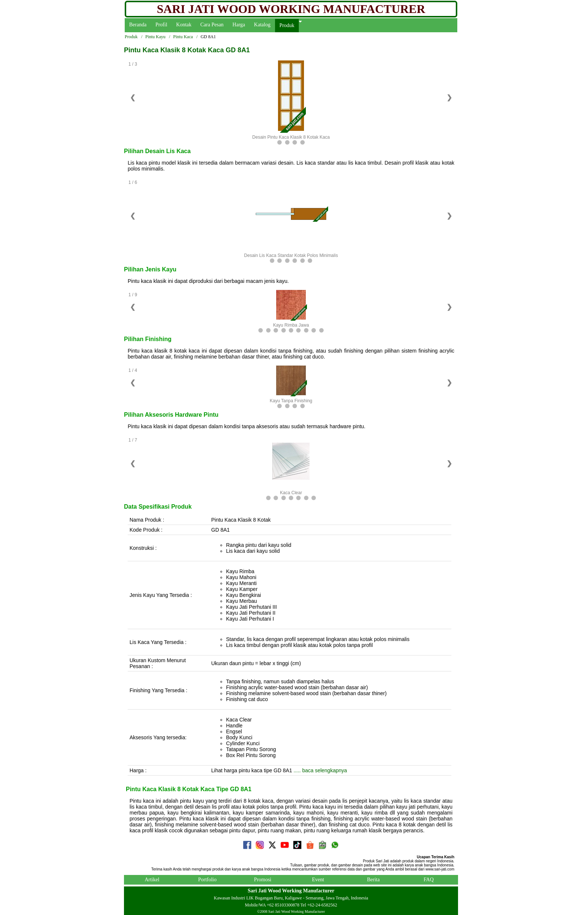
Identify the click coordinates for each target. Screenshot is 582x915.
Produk (286, 25)
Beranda (138, 24)
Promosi (262, 879)
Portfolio (207, 879)
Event (318, 879)
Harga (238, 24)
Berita (373, 879)
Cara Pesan (212, 24)
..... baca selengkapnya (319, 770)
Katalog (262, 24)
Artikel (152, 879)
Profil (161, 24)
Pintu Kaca (183, 36)
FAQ (429, 879)
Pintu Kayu (155, 36)
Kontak (184, 24)
